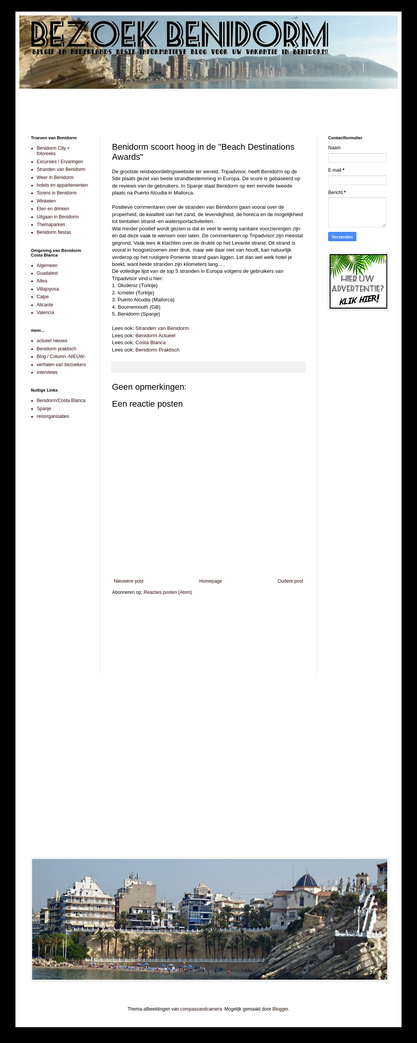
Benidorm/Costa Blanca (61, 400)
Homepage (210, 581)
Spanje (44, 408)
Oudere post (290, 581)
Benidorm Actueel (154, 335)
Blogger (280, 1009)
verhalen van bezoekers (61, 364)
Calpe (43, 296)
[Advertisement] (208, 106)
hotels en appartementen (62, 185)
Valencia (45, 312)
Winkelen (46, 201)
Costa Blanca (151, 342)
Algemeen (47, 265)
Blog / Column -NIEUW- (61, 356)
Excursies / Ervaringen (60, 161)
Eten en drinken (53, 208)
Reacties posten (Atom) (168, 592)
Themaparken (51, 224)
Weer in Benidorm (55, 177)
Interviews (47, 372)
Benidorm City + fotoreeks (53, 150)
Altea (42, 281)
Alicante (45, 305)
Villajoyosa (48, 289)
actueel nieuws (52, 340)
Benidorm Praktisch (158, 350)
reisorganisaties (53, 416)
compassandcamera (201, 1009)
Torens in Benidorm (56, 193)
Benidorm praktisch (56, 349)
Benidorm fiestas (54, 232)
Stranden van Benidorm (162, 328)
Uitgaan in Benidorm (58, 217)
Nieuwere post (129, 581)
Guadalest (47, 273)
